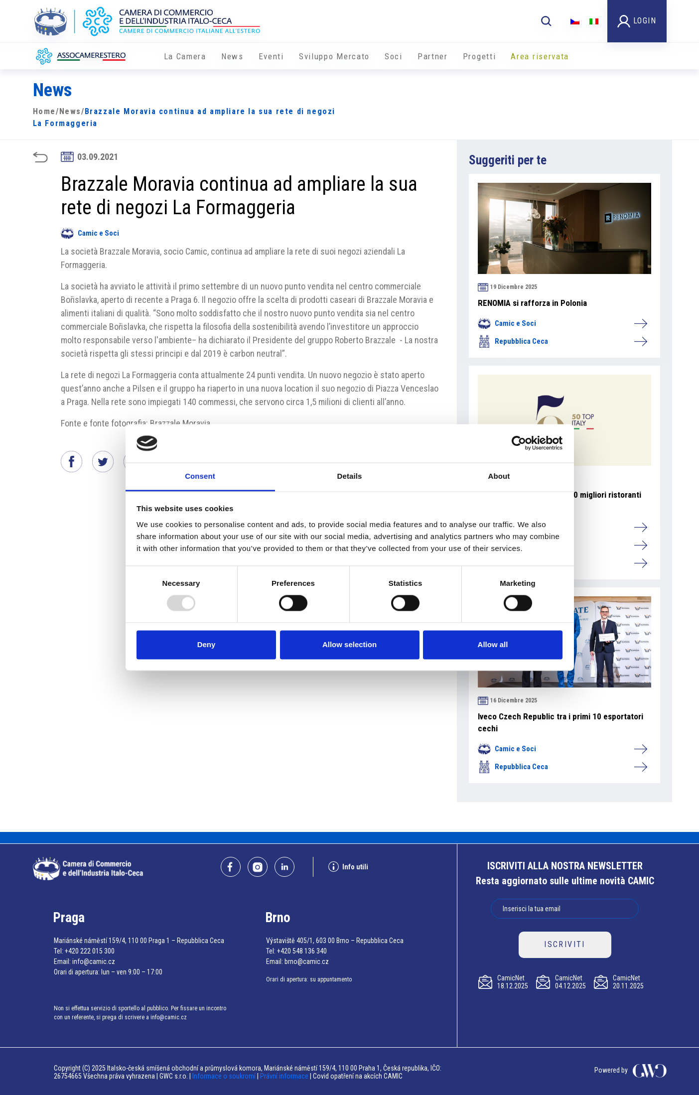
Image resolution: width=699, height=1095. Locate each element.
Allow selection (349, 644)
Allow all (493, 644)
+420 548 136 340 (302, 951)
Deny (206, 644)
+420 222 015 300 (90, 951)
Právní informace (284, 1076)
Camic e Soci (90, 233)
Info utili (348, 866)
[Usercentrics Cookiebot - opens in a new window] (518, 443)
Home (44, 111)
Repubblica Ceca (562, 341)
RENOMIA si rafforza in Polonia (532, 303)
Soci (394, 56)
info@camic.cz (93, 961)
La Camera (185, 56)
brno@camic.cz (306, 961)
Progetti (479, 56)
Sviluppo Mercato (334, 56)
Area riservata (540, 56)
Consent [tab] (200, 476)
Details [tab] (349, 476)
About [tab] (499, 476)
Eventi (271, 56)
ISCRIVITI (564, 944)
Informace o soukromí (224, 1076)
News (232, 56)
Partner (433, 56)
